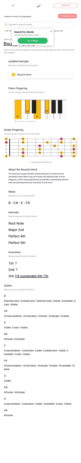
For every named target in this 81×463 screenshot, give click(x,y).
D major (15, 327)
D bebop (24, 327)
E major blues (28, 350)
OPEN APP (65, 6)
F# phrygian (43, 365)
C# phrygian (54, 316)
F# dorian (53, 365)
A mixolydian (49, 403)
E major (18, 354)
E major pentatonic (12, 350)
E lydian (38, 350)
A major (59, 403)
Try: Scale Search (25, 16)
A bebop (67, 403)
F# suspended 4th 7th (31, 276)
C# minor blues (30, 316)
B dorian (56, 301)
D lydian (7, 327)
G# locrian (8, 392)
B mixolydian (67, 301)
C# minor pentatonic (13, 316)
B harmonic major (44, 301)
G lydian (7, 380)
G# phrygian (19, 392)
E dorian (62, 350)
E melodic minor (50, 350)
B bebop (14, 304)
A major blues (28, 403)
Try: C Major (32, 41)
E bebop (26, 354)
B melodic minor (28, 301)
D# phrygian (19, 339)
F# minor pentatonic (13, 365)
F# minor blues (29, 365)
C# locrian (42, 316)
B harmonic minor (11, 301)
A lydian (38, 403)
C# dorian (65, 316)
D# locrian (8, 339)
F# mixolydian (65, 365)
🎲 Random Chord (67, 16)
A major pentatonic (12, 403)
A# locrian (8, 415)
